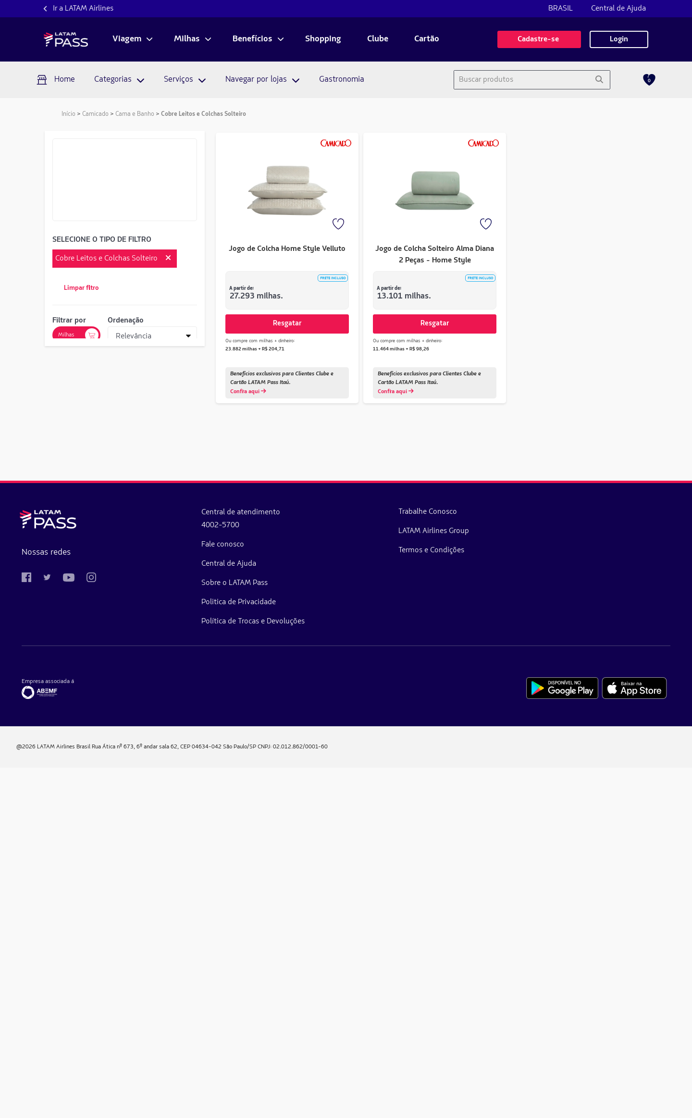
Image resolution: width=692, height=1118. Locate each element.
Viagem (126, 39)
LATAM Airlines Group (331, 881)
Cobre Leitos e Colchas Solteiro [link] (203, 114)
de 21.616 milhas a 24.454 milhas (118, 673)
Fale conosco (171, 895)
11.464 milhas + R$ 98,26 (401, 349)
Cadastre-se (539, 39)
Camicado (95, 114)
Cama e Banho (134, 114)
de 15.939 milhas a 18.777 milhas (118, 639)
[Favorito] (339, 225)
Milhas (187, 39)
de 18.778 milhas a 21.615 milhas (118, 656)
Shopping (323, 39)
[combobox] (521, 80)
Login (619, 39)
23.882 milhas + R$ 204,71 (254, 349)
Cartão (426, 39)
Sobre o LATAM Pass (183, 933)
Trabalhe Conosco (325, 862)
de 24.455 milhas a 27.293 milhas (118, 691)
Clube (377, 39)
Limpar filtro (81, 288)
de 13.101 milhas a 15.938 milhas (118, 621)
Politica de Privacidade (187, 953)
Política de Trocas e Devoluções (202, 972)
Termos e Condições (328, 901)
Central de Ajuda (618, 8)
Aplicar (124, 599)
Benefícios (252, 39)
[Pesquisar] (599, 80)
